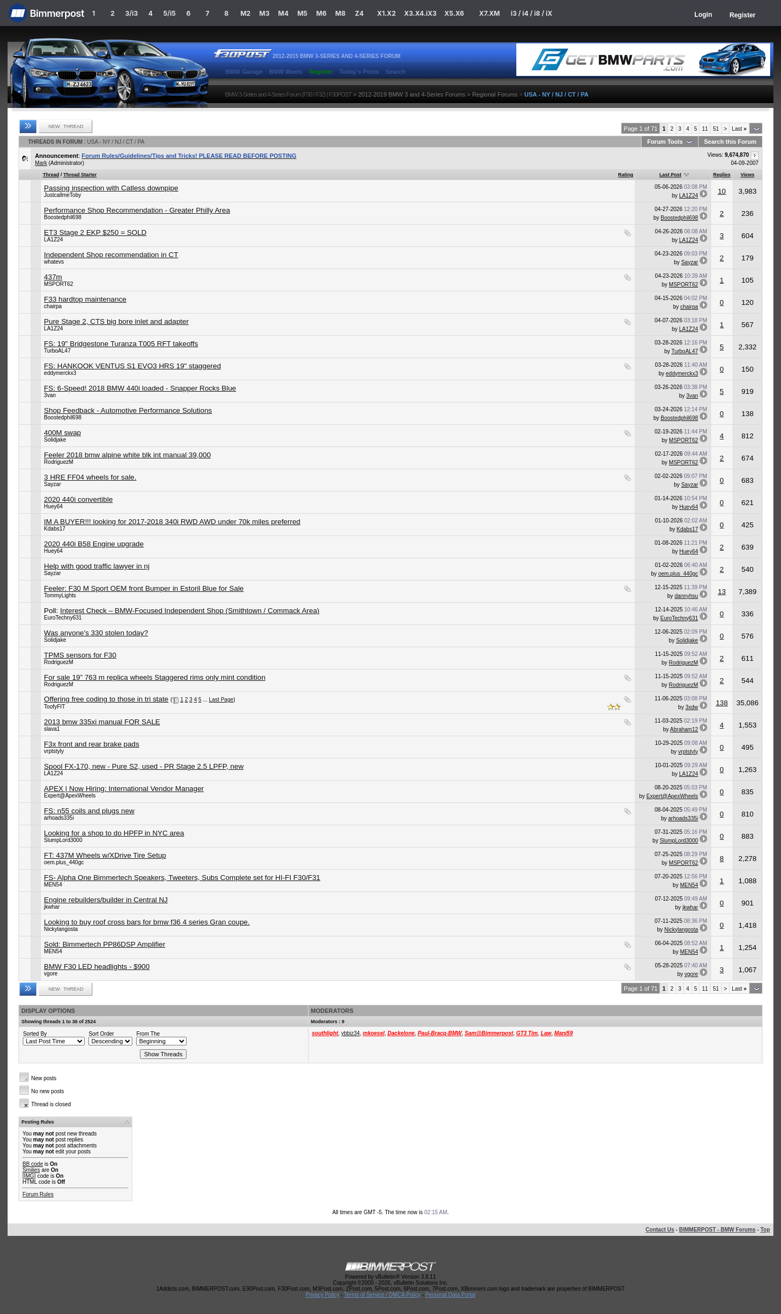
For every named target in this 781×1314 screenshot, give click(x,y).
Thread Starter (80, 174)
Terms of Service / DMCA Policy (382, 1295)
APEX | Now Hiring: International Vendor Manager (124, 788)
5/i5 (169, 13)
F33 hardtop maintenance (85, 299)
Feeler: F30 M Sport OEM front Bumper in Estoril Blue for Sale (144, 588)
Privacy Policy (322, 1295)
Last (739, 129)
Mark (41, 163)
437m (53, 277)
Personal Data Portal (450, 1295)
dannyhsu (686, 596)
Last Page (221, 700)
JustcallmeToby (62, 195)
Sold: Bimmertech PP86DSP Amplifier (104, 944)
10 (722, 191)
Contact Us (659, 1230)
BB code (32, 1164)
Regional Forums (494, 94)
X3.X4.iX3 (420, 13)
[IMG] (28, 1176)
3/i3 (131, 13)
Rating (625, 174)
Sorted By (35, 1034)
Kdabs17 (54, 529)
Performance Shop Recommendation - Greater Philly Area (137, 210)
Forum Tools (665, 141)
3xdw (692, 707)
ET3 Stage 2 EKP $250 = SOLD (95, 232)
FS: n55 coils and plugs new (89, 811)
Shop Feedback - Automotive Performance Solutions (128, 410)
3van (50, 395)
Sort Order (101, 1034)
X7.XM (489, 13)
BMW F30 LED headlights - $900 (97, 966)
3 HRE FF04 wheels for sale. (90, 477)
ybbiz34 (350, 1033)
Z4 (359, 13)
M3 (264, 13)
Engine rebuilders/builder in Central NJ (106, 900)
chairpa (53, 306)
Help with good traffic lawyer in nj (97, 566)
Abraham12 (684, 729)
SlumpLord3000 (63, 840)
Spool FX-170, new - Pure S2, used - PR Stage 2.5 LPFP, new (144, 766)
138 (722, 703)
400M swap (62, 433)
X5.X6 (454, 13)
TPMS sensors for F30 (80, 655)
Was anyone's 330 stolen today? (96, 633)
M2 (245, 13)
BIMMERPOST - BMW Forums (717, 1230)
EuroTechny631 (63, 618)
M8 (340, 13)
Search (396, 71)
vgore (50, 974)
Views (747, 174)
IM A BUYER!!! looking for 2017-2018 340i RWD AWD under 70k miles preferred (172, 522)
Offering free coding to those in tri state (106, 699)
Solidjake (55, 440)
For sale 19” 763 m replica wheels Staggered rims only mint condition (154, 677)
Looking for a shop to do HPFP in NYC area (114, 833)
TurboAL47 (57, 351)
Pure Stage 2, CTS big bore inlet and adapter (116, 321)
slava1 (52, 729)
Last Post (671, 174)
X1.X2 (386, 13)
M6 (321, 13)
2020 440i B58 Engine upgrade (94, 544)
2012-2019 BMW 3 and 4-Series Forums (411, 94)
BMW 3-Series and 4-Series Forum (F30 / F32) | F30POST (288, 94)
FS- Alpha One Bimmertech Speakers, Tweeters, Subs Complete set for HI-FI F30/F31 (182, 877)
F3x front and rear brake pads (91, 744)
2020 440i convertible (78, 499)
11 (705, 129)
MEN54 (53, 885)
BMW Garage (243, 71)
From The (147, 1034)
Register (742, 15)
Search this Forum (730, 141)
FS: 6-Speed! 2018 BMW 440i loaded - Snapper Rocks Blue (140, 388)
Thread (51, 174)
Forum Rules (37, 1194)
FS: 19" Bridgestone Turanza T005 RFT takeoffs (121, 344)
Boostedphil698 (62, 217)
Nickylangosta (61, 929)
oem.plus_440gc (678, 574)
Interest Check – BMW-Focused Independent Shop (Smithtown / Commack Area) (189, 611)
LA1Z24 (688, 196)
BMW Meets (286, 71)
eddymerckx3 (60, 373)
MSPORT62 (58, 284)
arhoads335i (59, 818)
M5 (302, 13)
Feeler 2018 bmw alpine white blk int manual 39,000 (127, 455)
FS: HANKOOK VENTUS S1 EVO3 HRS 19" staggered (132, 366)
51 (716, 129)
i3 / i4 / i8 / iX (532, 13)
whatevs (54, 262)
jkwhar (52, 907)
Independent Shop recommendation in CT (111, 255)
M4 (283, 13)
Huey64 (53, 506)
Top (765, 1230)
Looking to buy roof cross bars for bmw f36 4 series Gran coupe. (146, 922)
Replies (722, 174)
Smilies (31, 1170)
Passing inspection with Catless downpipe (111, 188)
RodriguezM (58, 462)
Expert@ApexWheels (69, 796)
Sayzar (689, 262)
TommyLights (60, 595)
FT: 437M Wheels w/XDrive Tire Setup (105, 855)
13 (722, 592)
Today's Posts (359, 71)
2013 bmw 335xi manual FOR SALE (102, 722)
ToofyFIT (54, 707)
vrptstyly (54, 751)
